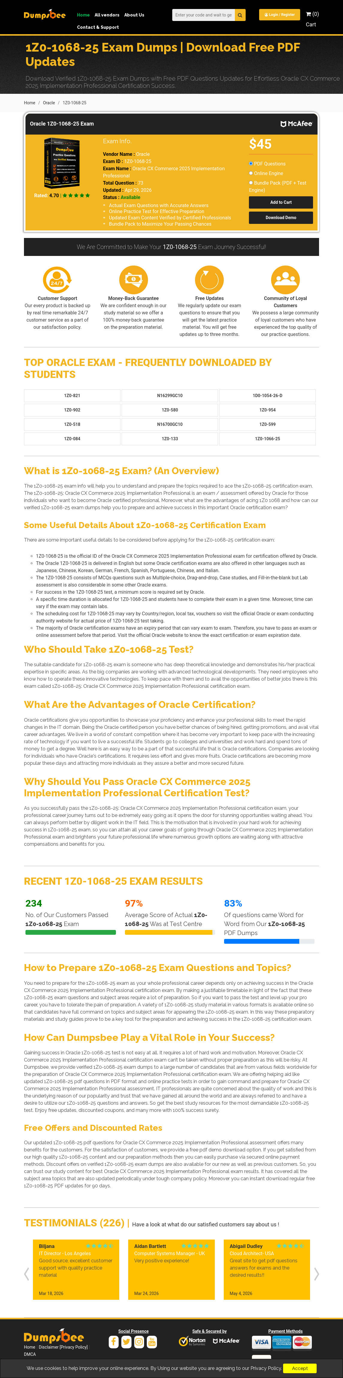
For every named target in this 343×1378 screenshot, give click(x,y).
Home (83, 15)
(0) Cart (312, 19)
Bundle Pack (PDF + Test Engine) (277, 186)
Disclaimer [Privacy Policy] (63, 1339)
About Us (134, 15)
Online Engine (266, 173)
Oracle (49, 102)
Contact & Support (98, 27)
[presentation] (26, 1269)
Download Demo (281, 217)
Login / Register (279, 15)
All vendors (107, 15)
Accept (300, 1368)
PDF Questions (267, 163)
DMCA (30, 1346)
